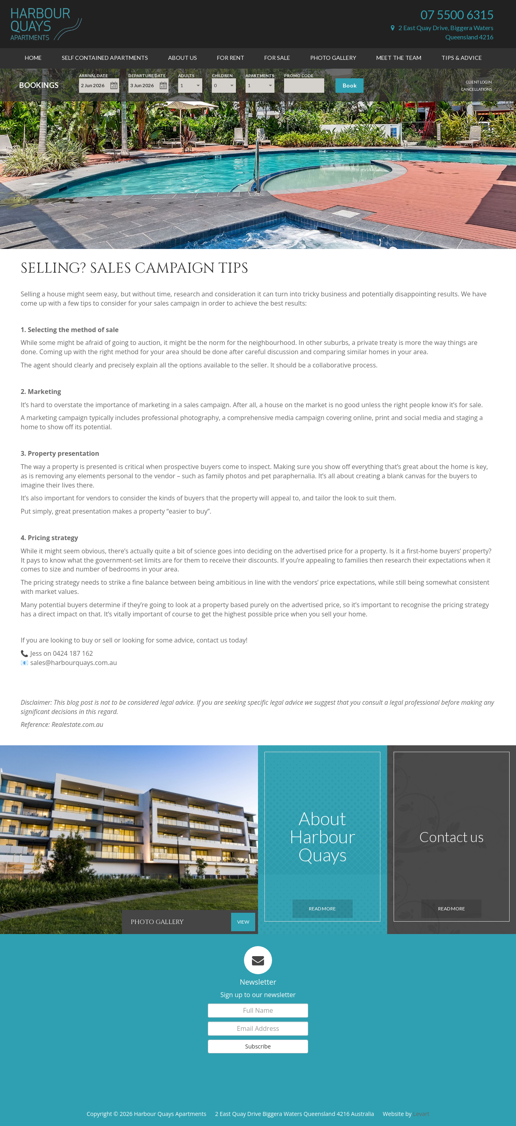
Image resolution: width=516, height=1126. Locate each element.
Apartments (260, 75)
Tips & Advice (461, 57)
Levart (421, 1114)
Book (350, 85)
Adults (186, 75)
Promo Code (298, 75)
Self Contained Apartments (105, 57)
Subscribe (258, 1046)
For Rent (230, 57)
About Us (182, 57)
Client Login (479, 82)
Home (33, 57)
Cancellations (476, 89)
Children (222, 75)
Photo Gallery (333, 57)
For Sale (277, 57)
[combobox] (190, 85)
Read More (322, 909)
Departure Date (147, 75)
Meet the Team (398, 57)
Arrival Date (93, 75)
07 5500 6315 (457, 14)
